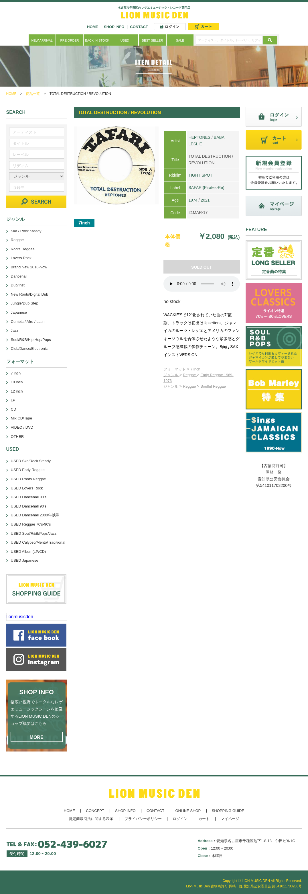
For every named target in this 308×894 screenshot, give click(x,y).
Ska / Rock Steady (26, 231)
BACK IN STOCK (97, 40)
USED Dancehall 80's (29, 497)
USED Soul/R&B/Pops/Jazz (34, 533)
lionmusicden (20, 616)
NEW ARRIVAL (41, 40)
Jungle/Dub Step (24, 303)
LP (13, 400)
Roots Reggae (23, 249)
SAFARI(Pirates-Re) (206, 187)
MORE (37, 737)
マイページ (230, 819)
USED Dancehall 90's (29, 506)
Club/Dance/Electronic (29, 348)
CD (13, 409)
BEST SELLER (152, 40)
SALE (180, 40)
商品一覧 (33, 94)
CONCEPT (95, 811)
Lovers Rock (21, 258)
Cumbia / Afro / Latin (28, 321)
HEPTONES (199, 137)
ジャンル (171, 375)
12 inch (17, 391)
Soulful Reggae (213, 386)
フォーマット (175, 369)
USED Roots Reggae (28, 479)
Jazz (15, 330)
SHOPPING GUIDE (228, 811)
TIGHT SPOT (200, 175)
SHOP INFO (114, 27)
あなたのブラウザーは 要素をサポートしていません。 (201, 284)
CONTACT (139, 27)
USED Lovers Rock (27, 488)
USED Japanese (24, 560)
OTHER (17, 436)
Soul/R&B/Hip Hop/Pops (31, 339)
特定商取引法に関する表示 (91, 819)
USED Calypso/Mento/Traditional (38, 542)
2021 (205, 200)
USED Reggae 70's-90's (31, 524)
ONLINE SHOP (188, 811)
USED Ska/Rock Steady (31, 461)
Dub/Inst (18, 285)
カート (204, 819)
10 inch (17, 382)
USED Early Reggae (28, 470)
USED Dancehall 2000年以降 (35, 515)
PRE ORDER (69, 40)
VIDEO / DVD (22, 427)
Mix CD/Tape (21, 418)
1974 (192, 200)
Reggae (190, 375)
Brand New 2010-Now (29, 267)
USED (125, 40)
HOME (92, 27)
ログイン (180, 819)
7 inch (195, 369)
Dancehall (19, 276)
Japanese (19, 312)
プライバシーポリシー (143, 819)
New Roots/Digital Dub (29, 294)
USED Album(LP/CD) (28, 551)
